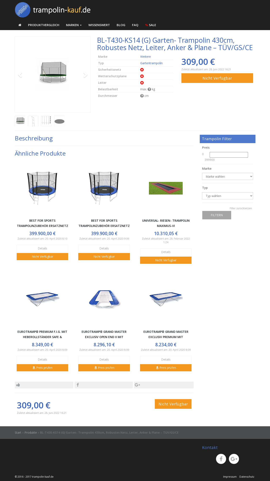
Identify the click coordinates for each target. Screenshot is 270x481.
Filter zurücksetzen (241, 208)
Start (18, 432)
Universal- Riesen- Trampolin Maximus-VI (166, 223)
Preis (206, 147)
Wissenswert (99, 25)
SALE (150, 25)
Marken (74, 25)
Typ (205, 187)
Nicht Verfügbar (217, 78)
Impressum (230, 476)
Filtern (217, 215)
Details (42, 248)
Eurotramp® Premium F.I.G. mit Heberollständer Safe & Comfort (42, 335)
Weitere (145, 57)
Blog (121, 25)
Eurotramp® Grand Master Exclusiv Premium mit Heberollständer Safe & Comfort (165, 335)
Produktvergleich (43, 25)
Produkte (30, 432)
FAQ (135, 25)
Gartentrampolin (151, 63)
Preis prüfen (42, 368)
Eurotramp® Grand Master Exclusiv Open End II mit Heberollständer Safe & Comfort (104, 335)
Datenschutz (246, 476)
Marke (207, 168)
